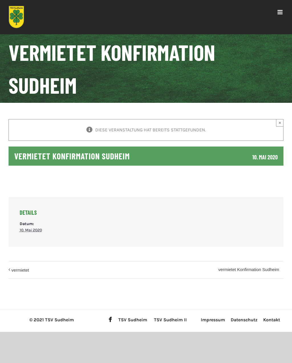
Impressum (213, 319)
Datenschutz (244, 319)
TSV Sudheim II (170, 319)
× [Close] (280, 122)
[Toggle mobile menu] (280, 12)
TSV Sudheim (132, 319)
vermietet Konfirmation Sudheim (248, 269)
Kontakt (271, 319)
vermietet (20, 270)
